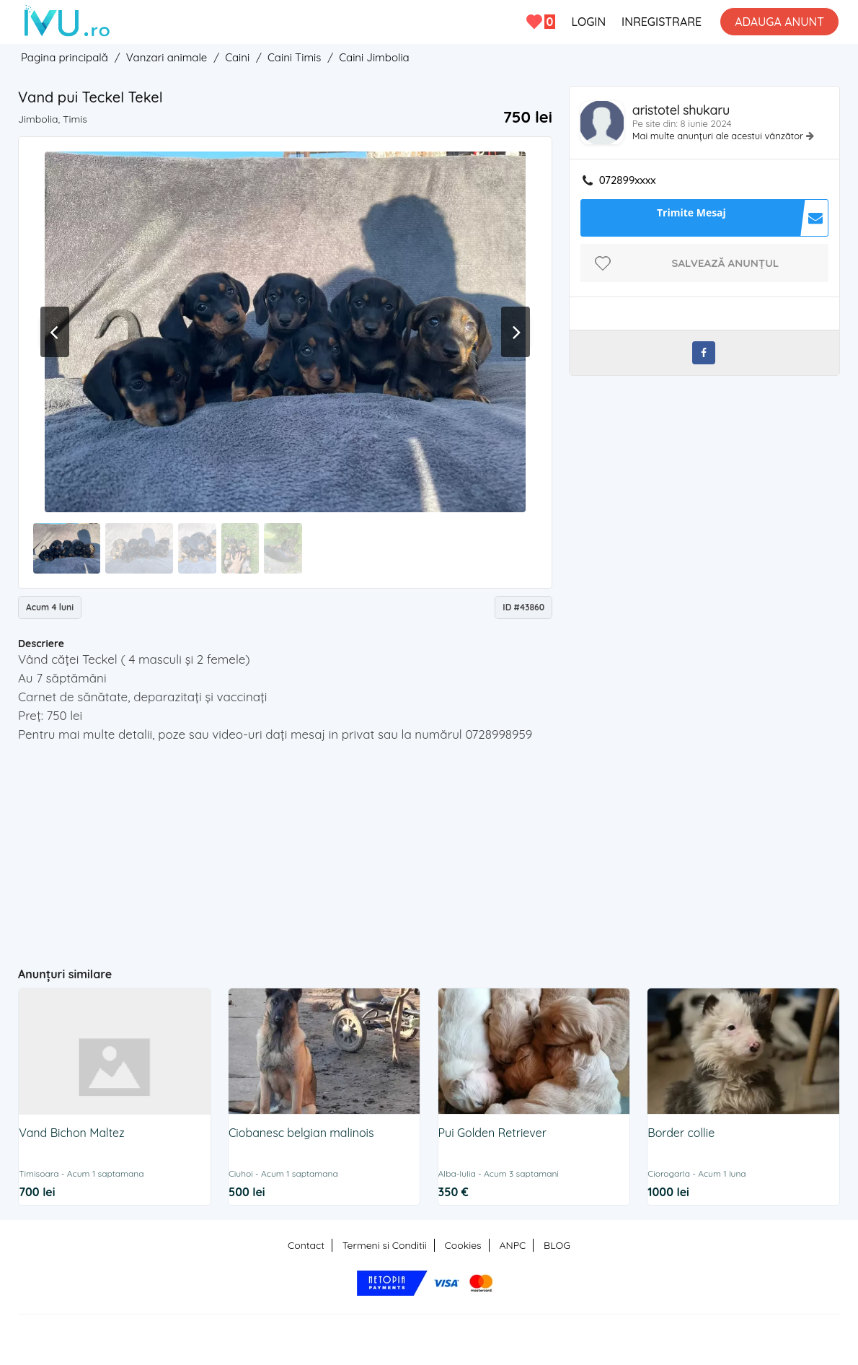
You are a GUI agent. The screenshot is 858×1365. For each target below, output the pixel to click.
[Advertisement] (299, 848)
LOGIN (588, 21)
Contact (306, 1245)
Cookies (463, 1245)
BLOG (557, 1245)
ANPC (512, 1245)
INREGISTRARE (662, 21)
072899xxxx (627, 180)
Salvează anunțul (725, 263)
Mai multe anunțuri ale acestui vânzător (719, 135)
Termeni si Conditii (384, 1245)
